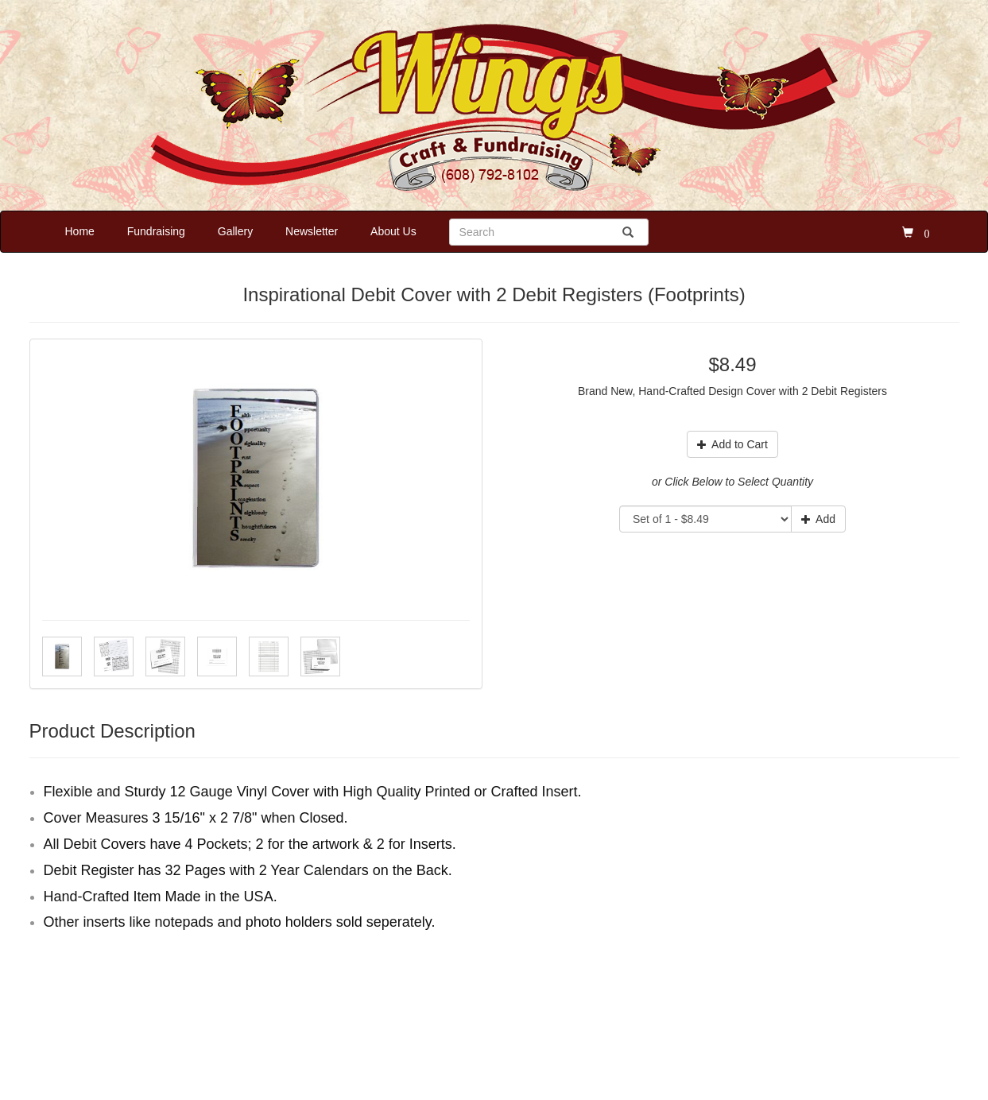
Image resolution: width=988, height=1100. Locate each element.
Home (80, 231)
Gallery (235, 231)
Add (818, 519)
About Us (393, 231)
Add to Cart (732, 444)
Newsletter (311, 231)
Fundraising (156, 231)
